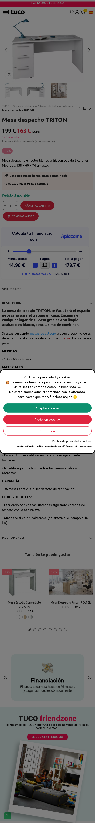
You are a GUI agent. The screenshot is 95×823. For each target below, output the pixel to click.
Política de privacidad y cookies (72, 441)
